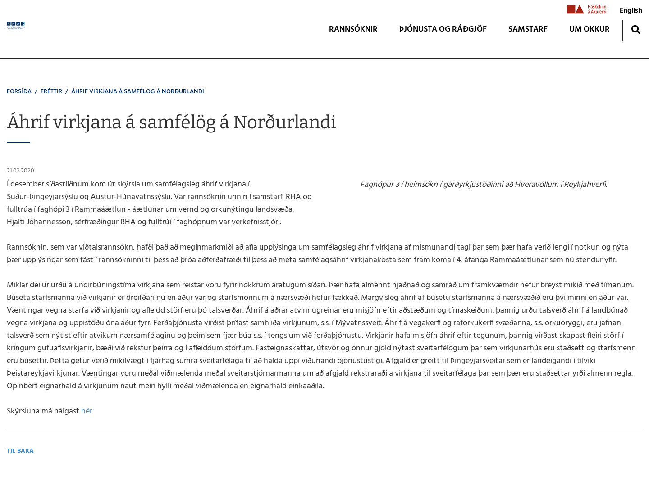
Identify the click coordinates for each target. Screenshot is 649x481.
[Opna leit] (635, 29)
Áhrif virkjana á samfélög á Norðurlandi (137, 91)
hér (86, 411)
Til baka (20, 451)
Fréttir (51, 91)
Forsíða (19, 91)
